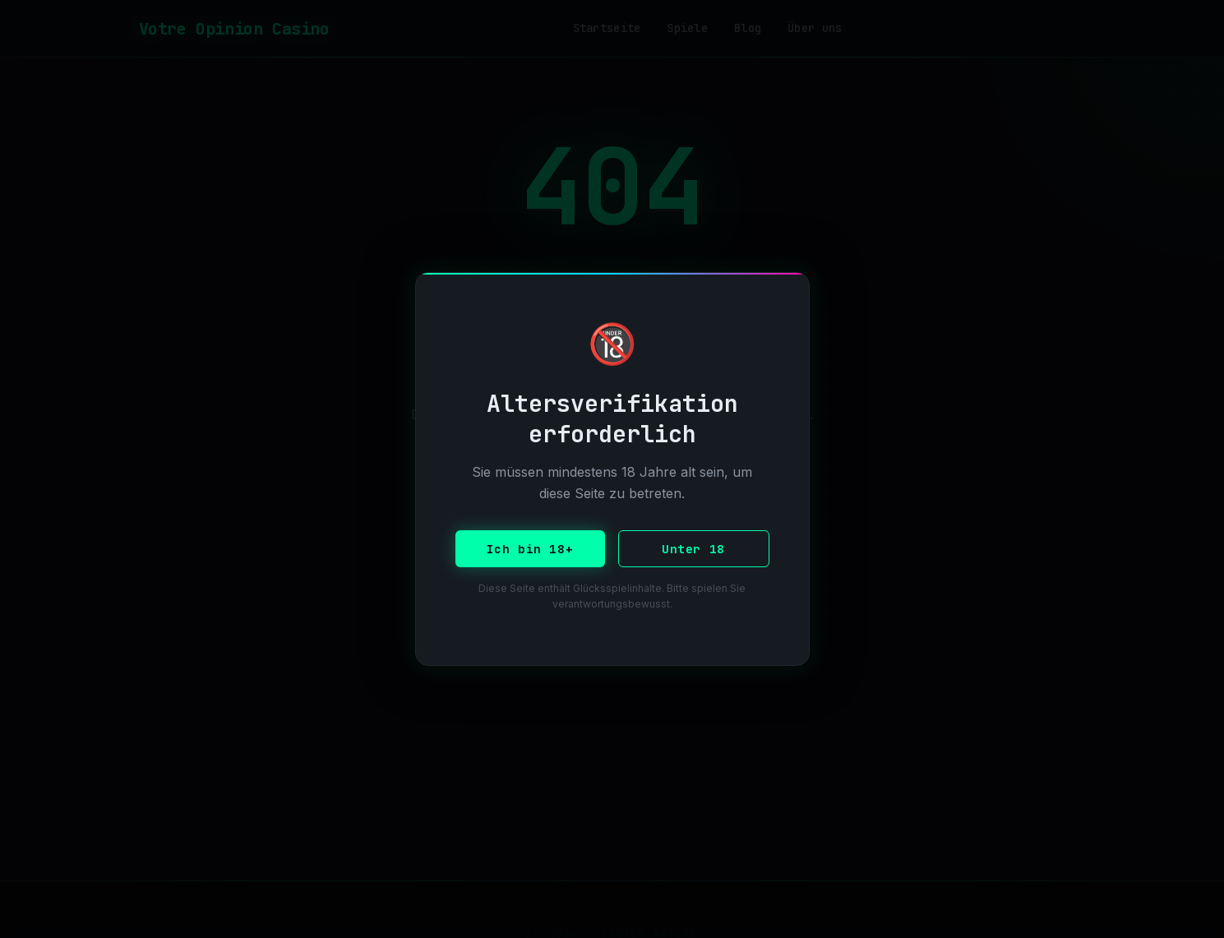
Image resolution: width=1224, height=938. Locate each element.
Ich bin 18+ (530, 549)
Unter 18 (693, 549)
